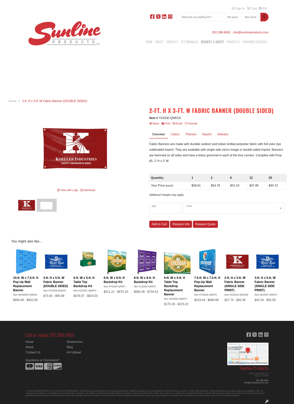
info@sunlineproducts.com (250, 32)
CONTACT (172, 42)
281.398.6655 (221, 32)
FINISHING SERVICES (255, 42)
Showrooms (74, 341)
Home (30, 341)
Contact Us (33, 352)
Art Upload (74, 352)
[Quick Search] (201, 17)
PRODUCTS (233, 42)
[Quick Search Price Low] (234, 17)
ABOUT (159, 42)
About (29, 347)
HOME (149, 42)
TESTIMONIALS (190, 42)
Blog (70, 347)
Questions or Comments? (42, 360)
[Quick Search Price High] (252, 17)
